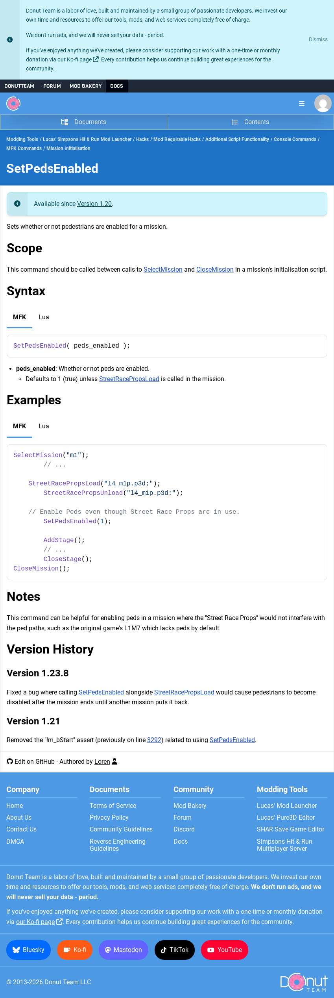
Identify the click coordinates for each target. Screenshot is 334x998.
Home (14, 805)
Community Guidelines (121, 829)
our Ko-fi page (74, 59)
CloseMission (215, 269)
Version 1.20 (94, 203)
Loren (102, 761)
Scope (24, 248)
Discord (184, 829)
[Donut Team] (13, 104)
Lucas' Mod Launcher (287, 805)
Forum (52, 86)
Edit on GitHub (35, 761)
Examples (34, 400)
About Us (18, 817)
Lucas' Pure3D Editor (286, 817)
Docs (116, 86)
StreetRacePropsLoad (129, 379)
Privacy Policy (109, 817)
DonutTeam (19, 86)
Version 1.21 (34, 721)
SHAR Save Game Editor (290, 829)
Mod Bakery (85, 86)
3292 (154, 740)
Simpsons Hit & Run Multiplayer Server (284, 845)
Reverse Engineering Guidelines (118, 845)
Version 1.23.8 (38, 673)
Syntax (26, 290)
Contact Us (21, 829)
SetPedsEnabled (101, 692)
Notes (23, 596)
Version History (50, 649)
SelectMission (163, 269)
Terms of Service (113, 805)
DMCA (15, 841)
